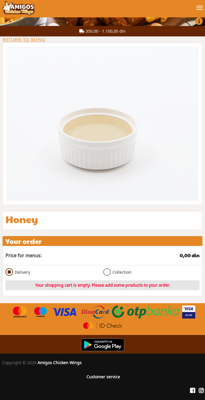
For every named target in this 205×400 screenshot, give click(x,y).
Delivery (17, 272)
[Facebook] (192, 391)
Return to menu (24, 39)
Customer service (103, 376)
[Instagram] (201, 391)
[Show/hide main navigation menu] (102, 5)
